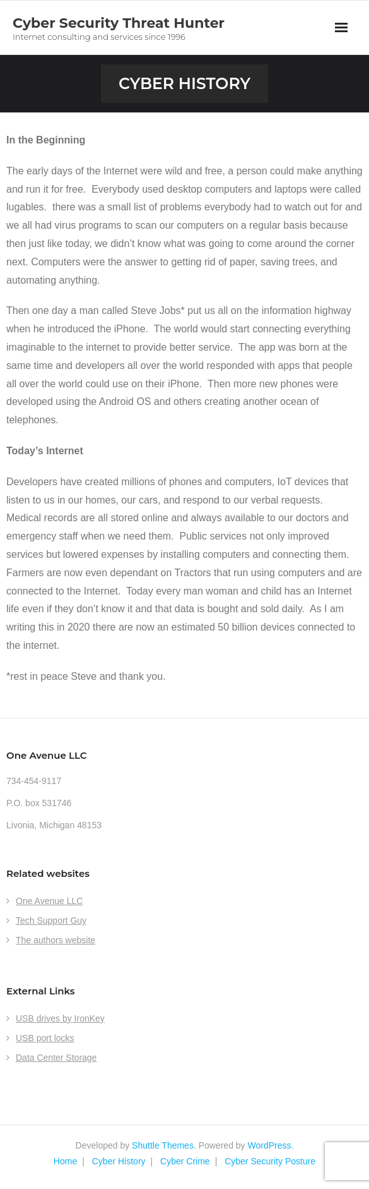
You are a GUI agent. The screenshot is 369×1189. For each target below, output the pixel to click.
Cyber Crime (185, 1161)
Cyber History (119, 1161)
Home (65, 1161)
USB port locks (45, 1038)
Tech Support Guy (51, 920)
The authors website (55, 940)
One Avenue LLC (49, 901)
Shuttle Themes (163, 1145)
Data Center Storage (56, 1058)
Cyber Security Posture (270, 1161)
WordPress (269, 1145)
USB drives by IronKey (60, 1018)
